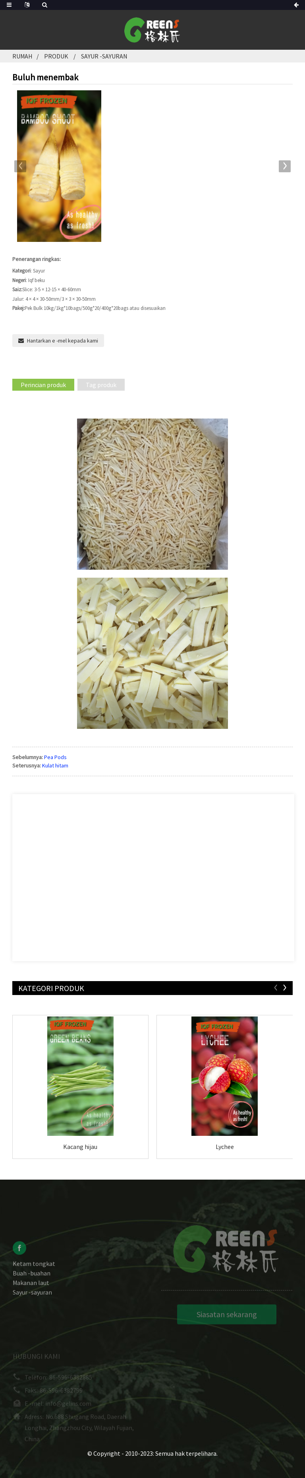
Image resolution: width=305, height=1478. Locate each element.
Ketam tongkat (34, 1270)
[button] (285, 166)
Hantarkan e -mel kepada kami (62, 340)
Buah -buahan (31, 1279)
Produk (56, 56)
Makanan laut (31, 1289)
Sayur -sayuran (104, 56)
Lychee (225, 1147)
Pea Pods (55, 757)
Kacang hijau (80, 1147)
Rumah (22, 56)
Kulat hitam (55, 765)
